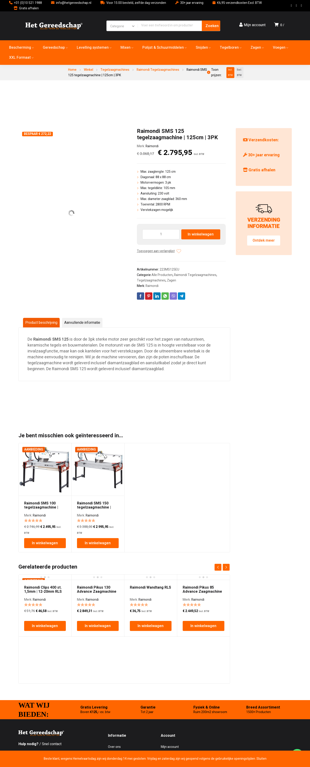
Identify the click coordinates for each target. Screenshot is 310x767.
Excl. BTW (239, 72)
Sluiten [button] (261, 758)
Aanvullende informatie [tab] (82, 322)
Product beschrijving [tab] (41, 322)
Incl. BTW (230, 72)
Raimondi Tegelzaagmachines (158, 69)
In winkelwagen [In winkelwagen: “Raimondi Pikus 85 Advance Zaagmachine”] (203, 626)
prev (218, 567)
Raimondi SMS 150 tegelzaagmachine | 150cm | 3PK (94, 507)
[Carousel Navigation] (222, 567)
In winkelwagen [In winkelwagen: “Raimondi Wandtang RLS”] (151, 626)
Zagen (171, 280)
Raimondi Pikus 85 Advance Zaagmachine (202, 589)
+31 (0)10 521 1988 (28, 2)
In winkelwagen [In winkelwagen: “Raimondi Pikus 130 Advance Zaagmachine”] (98, 626)
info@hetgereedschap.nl (73, 2)
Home (72, 69)
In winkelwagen (201, 234)
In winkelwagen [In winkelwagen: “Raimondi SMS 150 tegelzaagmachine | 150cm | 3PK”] (98, 543)
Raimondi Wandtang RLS (150, 587)
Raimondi (152, 146)
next (226, 567)
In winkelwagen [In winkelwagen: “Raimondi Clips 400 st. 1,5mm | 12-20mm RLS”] (45, 626)
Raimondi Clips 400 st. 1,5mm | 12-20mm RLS (43, 589)
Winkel (88, 69)
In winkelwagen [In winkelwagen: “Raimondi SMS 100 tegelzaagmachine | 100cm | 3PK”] (45, 543)
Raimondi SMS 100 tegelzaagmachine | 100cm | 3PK (41, 507)
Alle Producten (162, 275)
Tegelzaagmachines (114, 69)
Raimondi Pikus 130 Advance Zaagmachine (96, 589)
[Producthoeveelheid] (160, 234)
